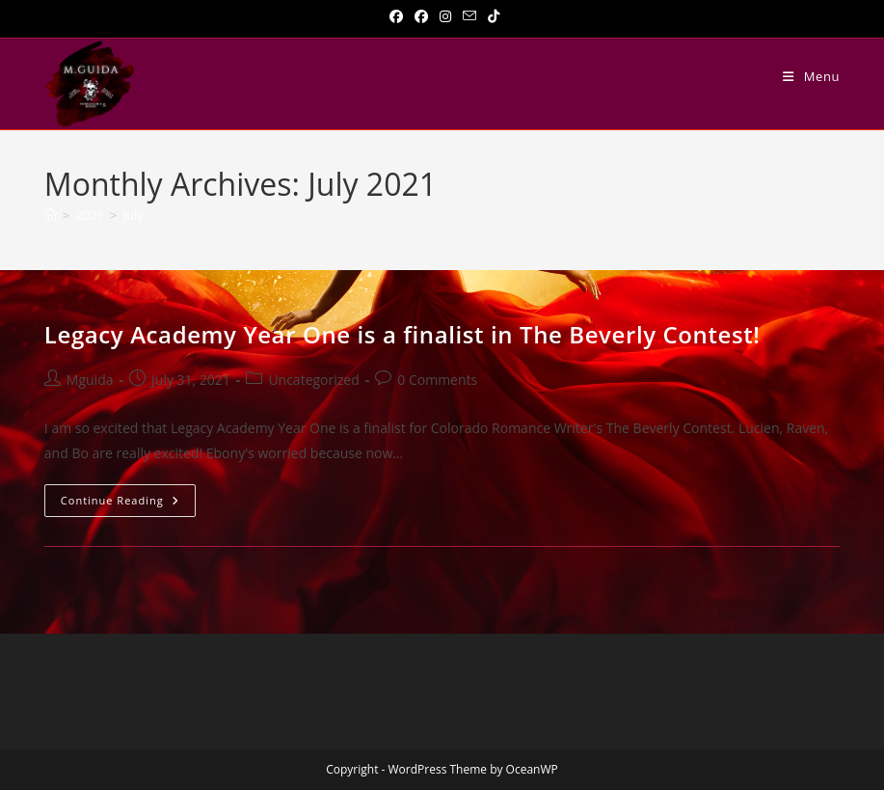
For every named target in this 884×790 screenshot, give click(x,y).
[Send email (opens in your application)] (469, 16)
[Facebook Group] (421, 16)
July (132, 215)
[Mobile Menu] (811, 76)
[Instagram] (445, 16)
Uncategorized (313, 379)
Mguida (90, 379)
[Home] (50, 215)
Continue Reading (128, 504)
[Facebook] (396, 16)
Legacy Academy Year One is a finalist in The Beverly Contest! (402, 334)
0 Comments (437, 379)
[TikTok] (490, 16)
